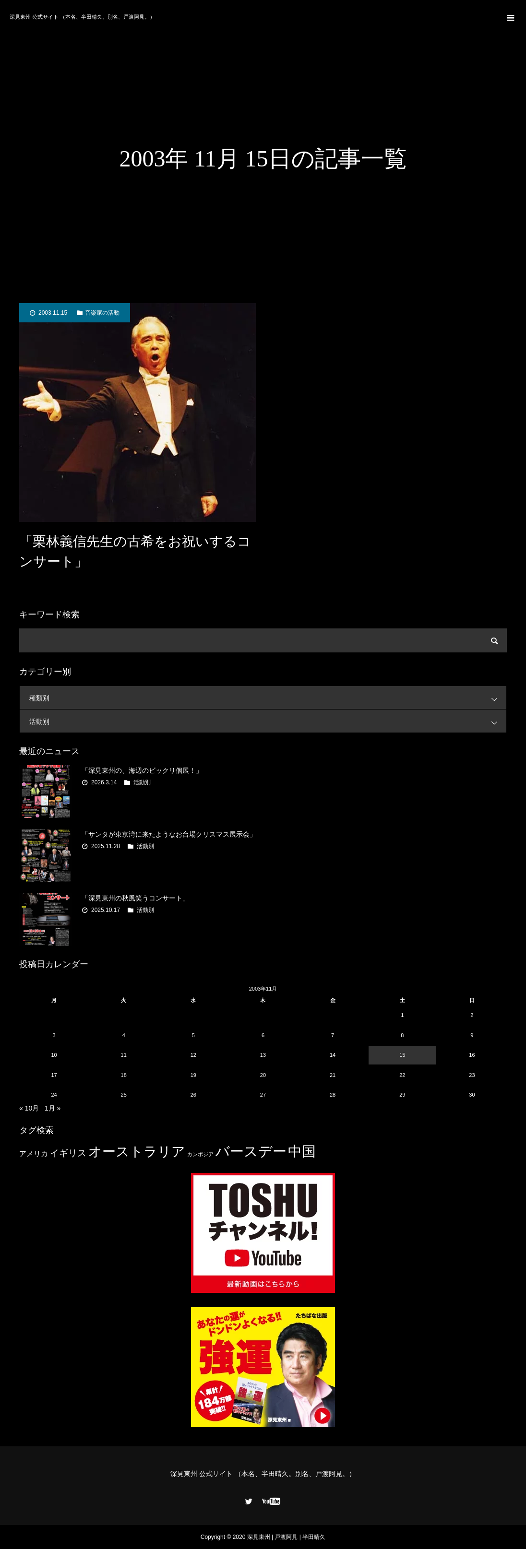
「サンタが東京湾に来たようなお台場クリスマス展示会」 (169, 834)
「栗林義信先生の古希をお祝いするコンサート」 (135, 551)
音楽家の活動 (102, 313)
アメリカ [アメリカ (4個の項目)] (33, 1153)
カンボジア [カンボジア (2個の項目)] (200, 1154)
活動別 (267, 721)
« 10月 (29, 1108)
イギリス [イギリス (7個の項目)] (68, 1153)
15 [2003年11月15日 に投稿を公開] (402, 1055)
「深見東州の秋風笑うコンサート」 (135, 898)
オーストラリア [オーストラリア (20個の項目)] (136, 1151)
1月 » (52, 1108)
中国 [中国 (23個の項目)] (302, 1151)
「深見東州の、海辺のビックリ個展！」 (142, 770)
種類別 (267, 697)
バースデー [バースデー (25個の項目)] (251, 1151)
